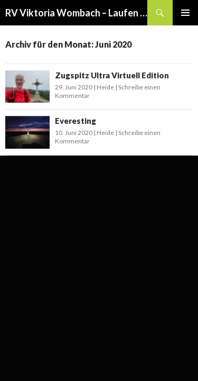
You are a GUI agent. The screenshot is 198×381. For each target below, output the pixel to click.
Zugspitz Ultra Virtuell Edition (112, 75)
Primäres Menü (185, 12)
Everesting (75, 120)
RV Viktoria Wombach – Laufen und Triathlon (76, 13)
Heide (105, 87)
